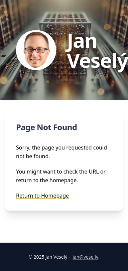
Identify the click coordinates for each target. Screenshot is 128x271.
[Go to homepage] (69, 50)
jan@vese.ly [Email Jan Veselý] (85, 257)
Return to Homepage (42, 195)
